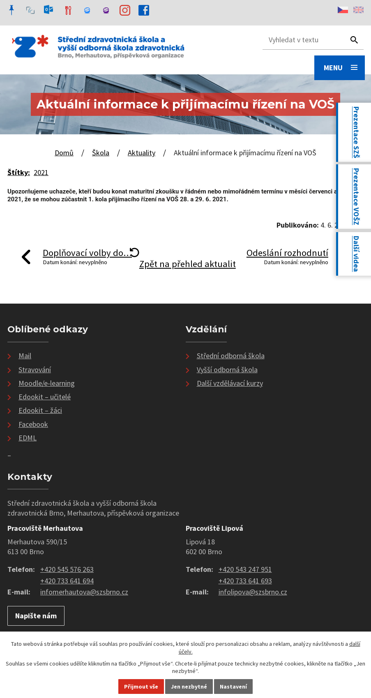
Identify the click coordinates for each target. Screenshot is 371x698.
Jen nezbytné (189, 686)
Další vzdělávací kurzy (230, 383)
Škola (100, 152)
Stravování (34, 369)
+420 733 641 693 (245, 580)
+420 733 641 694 (67, 580)
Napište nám (36, 615)
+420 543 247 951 (245, 569)
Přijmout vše (141, 686)
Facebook (33, 424)
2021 (41, 172)
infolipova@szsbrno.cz (253, 592)
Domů (64, 152)
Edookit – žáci (40, 410)
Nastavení (233, 686)
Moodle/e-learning (46, 383)
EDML (27, 437)
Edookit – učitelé (44, 396)
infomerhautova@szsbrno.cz (84, 592)
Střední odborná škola (231, 355)
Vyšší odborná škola (227, 369)
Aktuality (141, 152)
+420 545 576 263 (67, 569)
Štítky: (18, 172)
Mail (24, 355)
